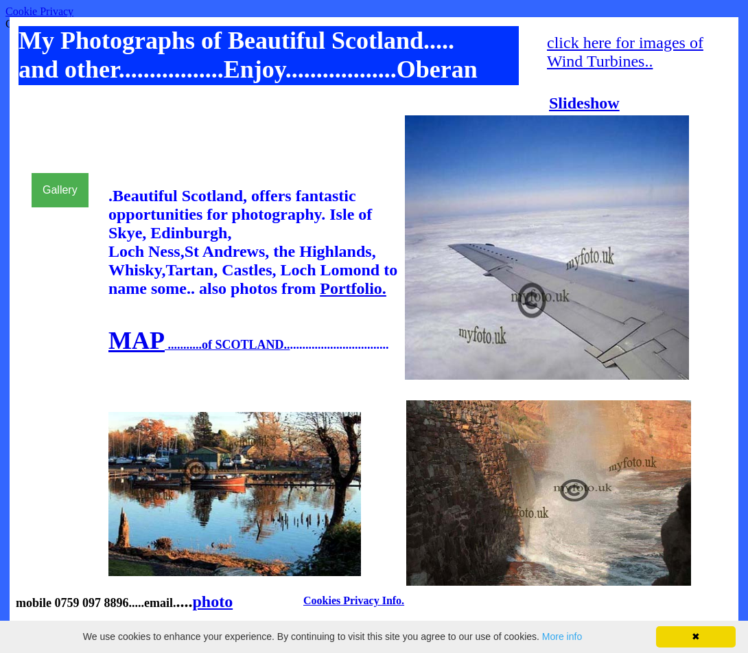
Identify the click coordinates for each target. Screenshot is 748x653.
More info (562, 636)
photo (212, 601)
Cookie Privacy (39, 11)
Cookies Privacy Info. (353, 600)
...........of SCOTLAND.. (227, 345)
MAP (136, 340)
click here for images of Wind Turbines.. (625, 52)
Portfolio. (353, 288)
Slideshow (584, 103)
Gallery (60, 190)
